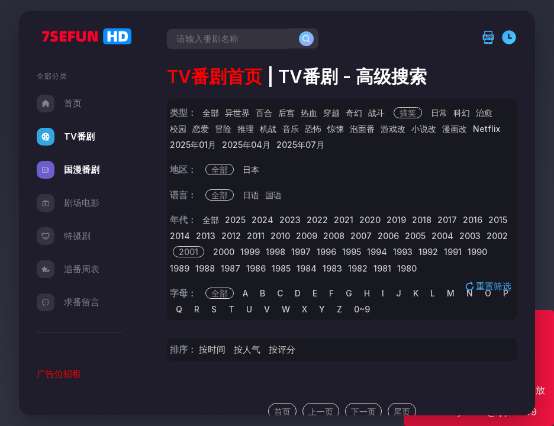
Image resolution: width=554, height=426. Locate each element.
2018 (421, 220)
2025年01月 (193, 145)
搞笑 (408, 113)
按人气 (247, 349)
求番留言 (68, 302)
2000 (223, 252)
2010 (280, 236)
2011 (256, 236)
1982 (358, 268)
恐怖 (313, 129)
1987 (230, 268)
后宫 (286, 113)
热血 (309, 113)
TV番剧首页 (214, 76)
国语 (273, 195)
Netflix (486, 129)
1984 (307, 268)
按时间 (212, 349)
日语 (251, 195)
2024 (262, 220)
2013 (205, 236)
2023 (290, 220)
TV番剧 (66, 137)
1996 (326, 252)
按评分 (282, 349)
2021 (343, 220)
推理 (245, 129)
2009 (306, 236)
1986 (256, 268)
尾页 (402, 411)
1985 (281, 268)
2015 (497, 220)
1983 (332, 268)
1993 (403, 252)
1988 (205, 268)
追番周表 (68, 269)
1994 (377, 252)
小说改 (423, 129)
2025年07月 (300, 145)
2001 (188, 252)
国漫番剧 (68, 170)
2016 (472, 220)
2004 (442, 236)
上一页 (320, 411)
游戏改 (393, 129)
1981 (382, 268)
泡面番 (362, 129)
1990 (477, 252)
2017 (447, 220)
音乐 (290, 129)
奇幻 (354, 113)
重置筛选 (489, 285)
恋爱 (200, 129)
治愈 (484, 113)
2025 (235, 220)
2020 (370, 220)
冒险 (223, 129)
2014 (180, 236)
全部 (210, 113)
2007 (361, 236)
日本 (251, 169)
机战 (268, 129)
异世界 (237, 113)
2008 (333, 236)
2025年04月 (246, 145)
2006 (388, 236)
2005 (415, 236)
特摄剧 (64, 236)
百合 (264, 113)
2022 (317, 220)
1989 (179, 268)
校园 (178, 129)
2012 (231, 236)
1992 (428, 252)
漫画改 (454, 129)
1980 (407, 268)
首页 (59, 103)
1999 (250, 252)
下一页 (363, 411)
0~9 (362, 309)
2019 (396, 220)
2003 (470, 236)
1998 (275, 252)
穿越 (331, 113)
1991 (453, 252)
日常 (439, 113)
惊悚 (335, 129)
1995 (351, 252)
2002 (497, 236)
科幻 (461, 113)
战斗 (376, 113)
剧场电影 (68, 203)
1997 (301, 252)
